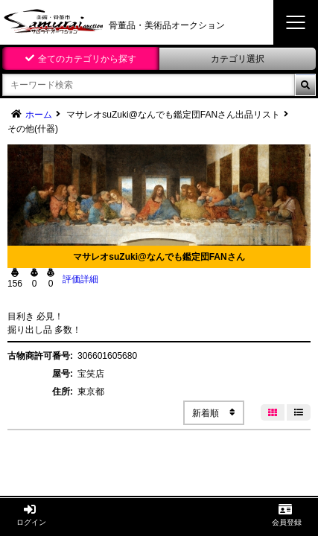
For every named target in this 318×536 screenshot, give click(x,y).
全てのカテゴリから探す (87, 59)
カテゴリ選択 (237, 59)
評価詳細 (80, 279)
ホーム (38, 114)
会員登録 (287, 514)
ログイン (31, 514)
